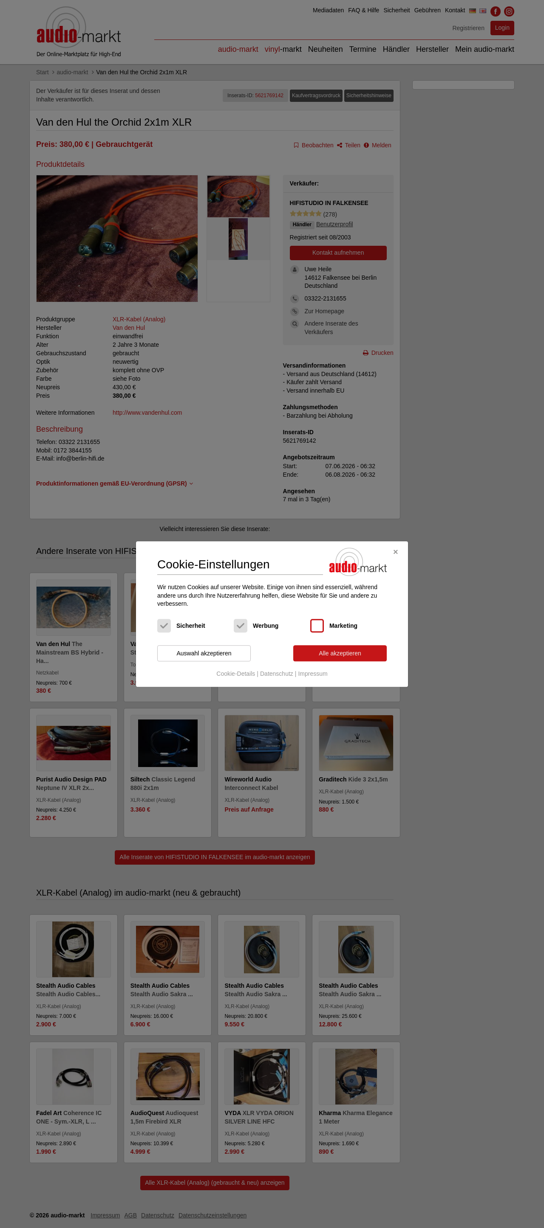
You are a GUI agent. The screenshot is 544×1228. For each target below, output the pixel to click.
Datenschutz (276, 674)
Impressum (312, 674)
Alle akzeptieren (340, 653)
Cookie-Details (235, 674)
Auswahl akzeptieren (203, 653)
